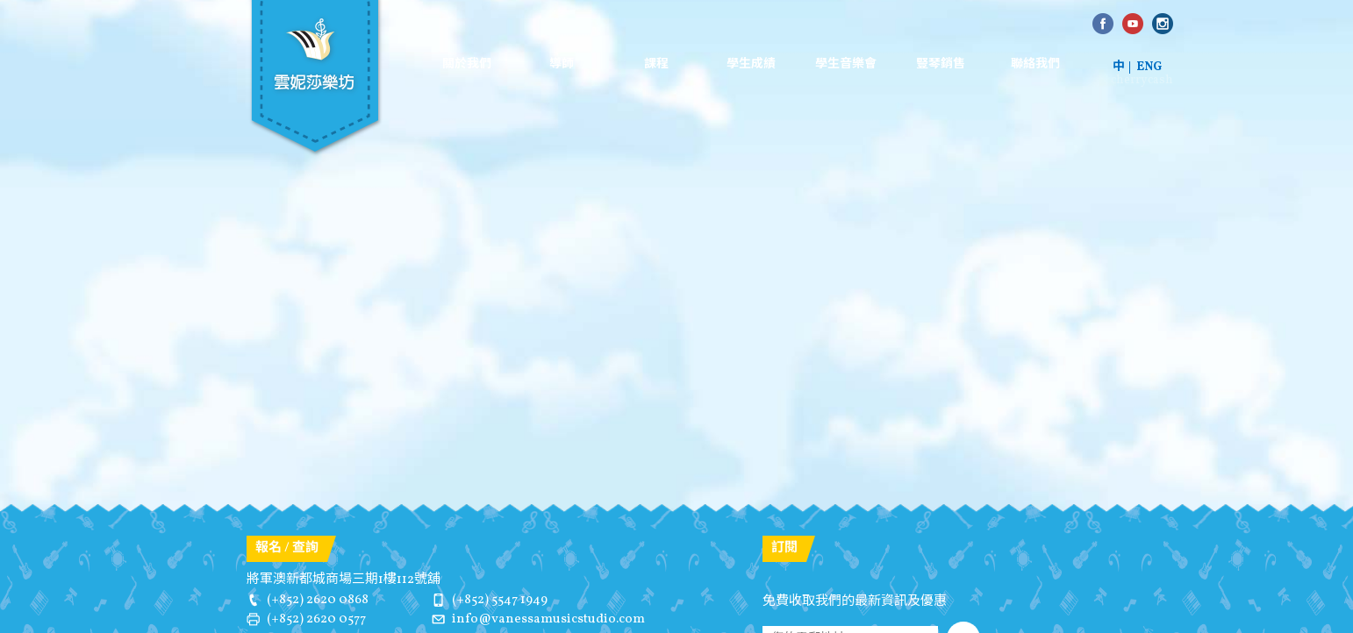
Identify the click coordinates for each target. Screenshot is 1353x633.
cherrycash (1142, 81)
